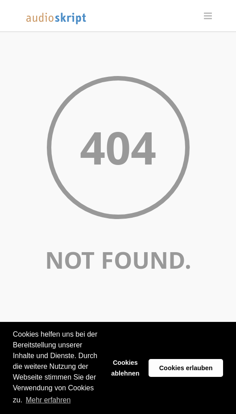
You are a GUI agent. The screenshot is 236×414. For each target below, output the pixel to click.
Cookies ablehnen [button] (125, 368)
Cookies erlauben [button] (186, 368)
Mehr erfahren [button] (48, 400)
